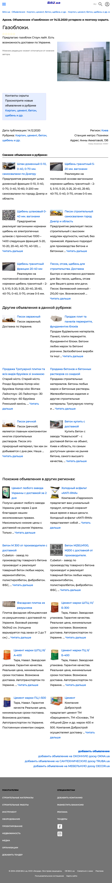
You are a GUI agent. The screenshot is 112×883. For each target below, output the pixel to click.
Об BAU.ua (70, 871)
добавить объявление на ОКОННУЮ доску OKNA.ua (74, 756)
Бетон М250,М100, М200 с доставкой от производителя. (79, 550)
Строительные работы (15, 805)
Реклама (62, 812)
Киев (104, 130)
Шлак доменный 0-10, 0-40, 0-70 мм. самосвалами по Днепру (24, 169)
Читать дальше (12, 251)
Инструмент (9, 812)
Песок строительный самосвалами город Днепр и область (71, 216)
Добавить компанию (69, 797)
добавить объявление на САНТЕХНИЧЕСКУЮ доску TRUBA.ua (67, 761)
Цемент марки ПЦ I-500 (30, 697)
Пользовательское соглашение (49, 876)
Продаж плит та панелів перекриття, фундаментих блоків (71, 321)
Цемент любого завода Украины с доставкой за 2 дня (29, 493)
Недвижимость (11, 833)
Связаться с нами (85, 871)
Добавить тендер (12, 855)
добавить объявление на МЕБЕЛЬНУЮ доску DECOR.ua (71, 766)
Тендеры (62, 819)
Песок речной (26, 421)
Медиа (6, 840)
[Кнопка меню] (4, 4)
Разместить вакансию (70, 805)
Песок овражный (28, 316)
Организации (10, 847)
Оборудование (11, 819)
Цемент (70, 697)
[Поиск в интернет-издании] (100, 4)
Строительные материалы (17, 797)
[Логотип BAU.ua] (53, 2)
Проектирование (12, 826)
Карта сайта (71, 876)
